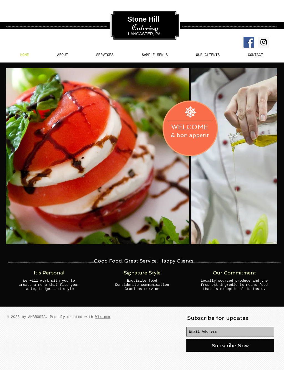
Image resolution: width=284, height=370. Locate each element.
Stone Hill (144, 19)
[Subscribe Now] (230, 345)
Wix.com (103, 317)
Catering (145, 27)
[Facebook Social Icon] (249, 42)
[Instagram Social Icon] (263, 42)
